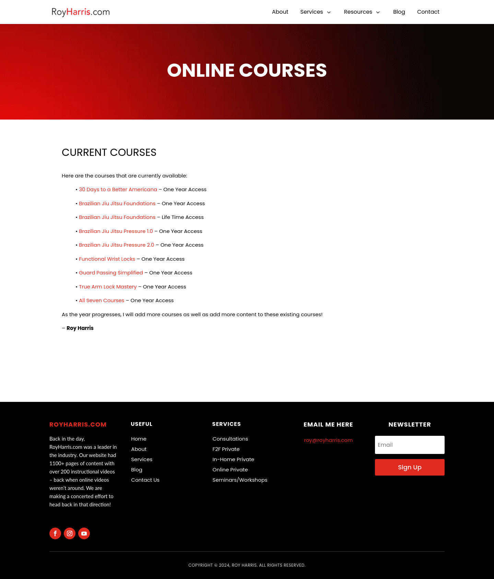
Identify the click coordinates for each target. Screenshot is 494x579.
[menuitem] (280, 12)
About (138, 449)
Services (141, 459)
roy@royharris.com (328, 440)
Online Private (230, 469)
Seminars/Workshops (240, 479)
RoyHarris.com (78, 424)
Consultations (230, 438)
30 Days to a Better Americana (118, 189)
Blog (136, 469)
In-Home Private (234, 459)
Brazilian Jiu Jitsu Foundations (117, 203)
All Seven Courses (101, 300)
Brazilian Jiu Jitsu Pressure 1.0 (116, 231)
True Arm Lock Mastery (108, 286)
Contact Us (145, 479)
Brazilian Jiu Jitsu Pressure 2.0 (116, 244)
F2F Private (226, 449)
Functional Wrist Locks (107, 258)
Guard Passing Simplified (111, 272)
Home (138, 438)
